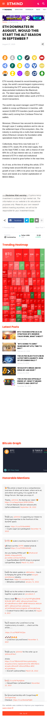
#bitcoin (39, 603)
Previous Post (9, 227)
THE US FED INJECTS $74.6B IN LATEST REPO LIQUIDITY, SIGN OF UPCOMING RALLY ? (30, 358)
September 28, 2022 (28, 507)
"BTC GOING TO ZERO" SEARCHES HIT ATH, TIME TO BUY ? (29, 346)
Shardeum (29, 9)
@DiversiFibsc (10, 654)
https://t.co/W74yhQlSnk (14, 680)
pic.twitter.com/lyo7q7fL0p (15, 558)
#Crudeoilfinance (11, 603)
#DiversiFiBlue (24, 666)
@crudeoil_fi (30, 594)
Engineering (13, 22)
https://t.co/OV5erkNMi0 (20, 526)
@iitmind (14, 500)
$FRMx (31, 502)
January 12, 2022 (32, 582)
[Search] (44, 3)
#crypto (35, 575)
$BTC (14, 601)
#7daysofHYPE (16, 555)
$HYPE (7, 541)
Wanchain (19, 9)
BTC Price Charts (13, 470)
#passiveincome (24, 664)
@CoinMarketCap (11, 608)
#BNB (25, 603)
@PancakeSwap (34, 608)
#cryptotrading (31, 661)
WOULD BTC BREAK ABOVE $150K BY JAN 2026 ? (29, 369)
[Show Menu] (3, 4)
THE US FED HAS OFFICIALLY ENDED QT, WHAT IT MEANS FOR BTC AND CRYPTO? (29, 381)
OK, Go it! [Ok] (23, 713)
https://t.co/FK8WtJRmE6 (21, 548)
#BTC (7, 606)
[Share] (43, 44)
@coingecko (22, 608)
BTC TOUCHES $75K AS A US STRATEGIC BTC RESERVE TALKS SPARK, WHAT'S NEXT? (30, 334)
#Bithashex (30, 572)
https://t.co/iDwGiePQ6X (22, 700)
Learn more (6, 708)
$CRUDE (8, 601)
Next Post (39, 227)
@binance (26, 606)
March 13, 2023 (28, 562)
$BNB (38, 599)
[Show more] (41, 220)
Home (4, 22)
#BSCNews (35, 664)
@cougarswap (10, 697)
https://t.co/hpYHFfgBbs (26, 599)
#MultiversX (33, 553)
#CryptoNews (10, 668)
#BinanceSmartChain (29, 601)
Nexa (38, 9)
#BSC (18, 601)
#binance (31, 603)
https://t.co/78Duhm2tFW (15, 661)
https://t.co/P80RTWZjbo (15, 632)
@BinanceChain (15, 606)
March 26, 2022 (32, 671)
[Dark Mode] (38, 4)
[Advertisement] (23, 414)
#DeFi (20, 603)
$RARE (7, 555)
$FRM (25, 502)
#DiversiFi (15, 666)
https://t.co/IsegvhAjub (14, 502)
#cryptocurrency (11, 664)
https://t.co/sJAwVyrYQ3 (24, 579)
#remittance (9, 577)
